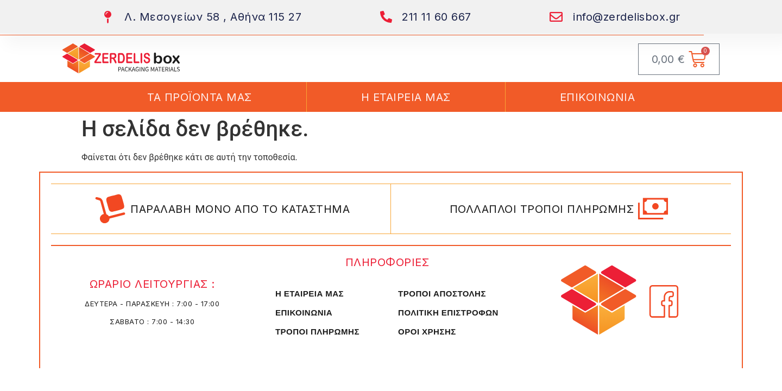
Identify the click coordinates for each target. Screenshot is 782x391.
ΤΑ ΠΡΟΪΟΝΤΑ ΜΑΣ (199, 97)
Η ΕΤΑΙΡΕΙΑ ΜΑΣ (406, 97)
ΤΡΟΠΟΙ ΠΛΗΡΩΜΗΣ (317, 331)
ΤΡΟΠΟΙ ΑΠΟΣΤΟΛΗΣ (442, 293)
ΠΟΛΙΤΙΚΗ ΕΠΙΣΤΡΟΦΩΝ (448, 312)
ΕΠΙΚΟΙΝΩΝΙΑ (597, 97)
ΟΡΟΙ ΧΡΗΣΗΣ (427, 331)
